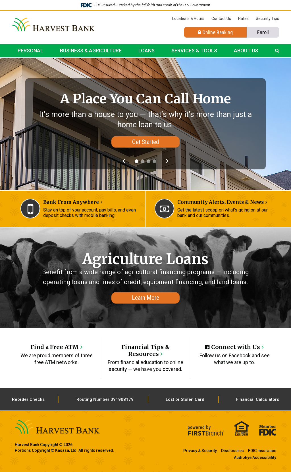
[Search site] (277, 50)
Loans (146, 51)
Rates (243, 18)
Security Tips (267, 18)
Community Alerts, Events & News (220, 202)
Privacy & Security (200, 450)
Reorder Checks (28, 399)
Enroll (263, 32)
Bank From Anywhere (71, 202)
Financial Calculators (257, 399)
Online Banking (215, 32)
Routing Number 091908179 (105, 399)
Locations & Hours (188, 18)
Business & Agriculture (91, 51)
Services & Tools (194, 51)
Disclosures (232, 450)
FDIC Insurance (262, 450)
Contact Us (221, 18)
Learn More (145, 297)
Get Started (145, 141)
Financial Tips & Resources (145, 350)
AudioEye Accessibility (255, 457)
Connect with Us (235, 346)
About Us (246, 51)
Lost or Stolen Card (185, 399)
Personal (30, 51)
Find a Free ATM (54, 346)
